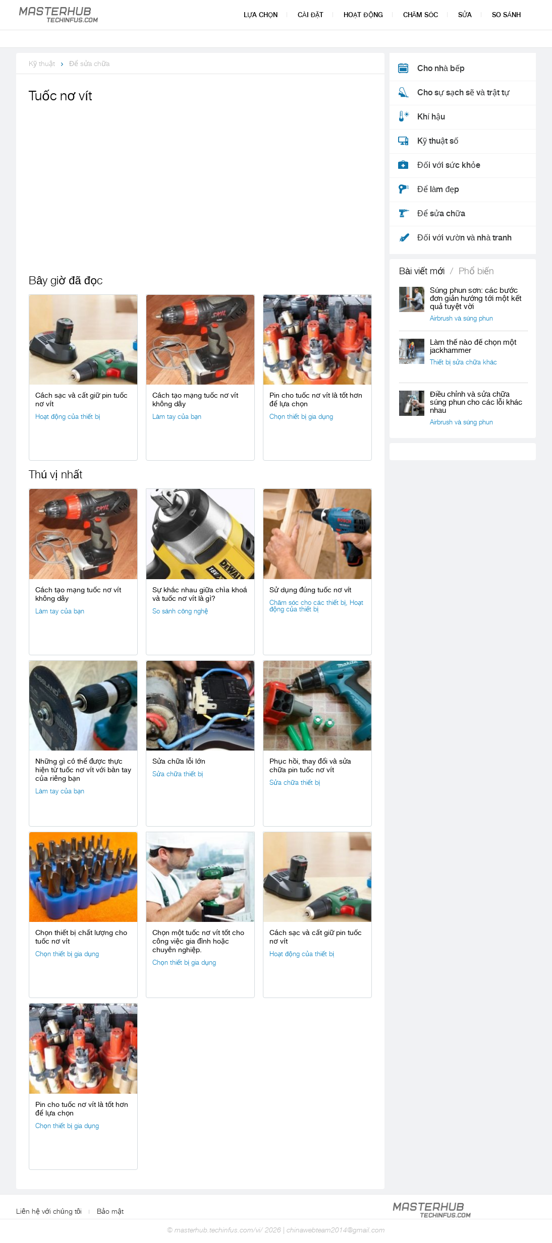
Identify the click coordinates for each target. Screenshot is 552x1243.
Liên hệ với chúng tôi (49, 1211)
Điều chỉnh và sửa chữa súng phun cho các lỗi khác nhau (476, 402)
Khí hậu (431, 116)
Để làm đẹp (438, 189)
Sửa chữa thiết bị (177, 774)
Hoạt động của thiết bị (67, 416)
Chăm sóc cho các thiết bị (307, 602)
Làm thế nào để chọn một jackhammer (473, 346)
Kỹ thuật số (438, 141)
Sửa (465, 15)
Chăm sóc (420, 15)
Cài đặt (310, 15)
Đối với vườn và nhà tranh (464, 237)
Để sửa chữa (89, 63)
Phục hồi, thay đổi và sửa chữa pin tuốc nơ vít (310, 765)
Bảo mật (110, 1211)
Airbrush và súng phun (461, 318)
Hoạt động (363, 15)
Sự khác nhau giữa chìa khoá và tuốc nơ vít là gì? (199, 594)
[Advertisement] (200, 181)
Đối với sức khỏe (448, 165)
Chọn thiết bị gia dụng (301, 416)
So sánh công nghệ (180, 611)
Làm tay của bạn (176, 416)
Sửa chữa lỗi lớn (178, 761)
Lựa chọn (261, 15)
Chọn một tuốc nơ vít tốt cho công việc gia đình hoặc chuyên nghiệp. (198, 941)
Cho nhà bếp (441, 68)
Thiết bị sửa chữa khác (463, 362)
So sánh (506, 15)
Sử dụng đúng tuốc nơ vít (310, 590)
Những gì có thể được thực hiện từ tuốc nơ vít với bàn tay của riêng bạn (83, 769)
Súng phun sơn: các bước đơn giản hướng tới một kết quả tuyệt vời (476, 298)
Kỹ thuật (42, 63)
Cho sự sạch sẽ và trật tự (463, 92)
